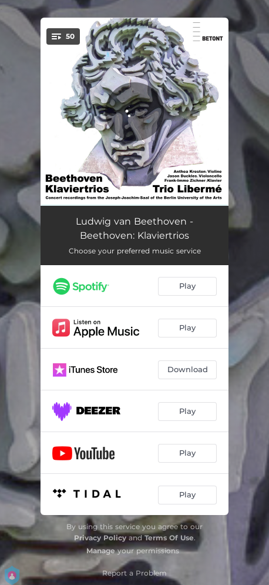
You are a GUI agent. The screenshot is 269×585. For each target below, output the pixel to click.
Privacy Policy (100, 537)
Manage (100, 550)
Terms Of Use (169, 537)
